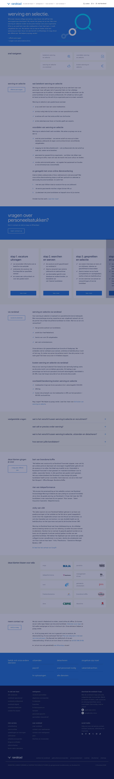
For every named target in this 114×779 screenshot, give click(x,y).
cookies (86, 767)
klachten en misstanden (40, 748)
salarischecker (13, 755)
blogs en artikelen (14, 751)
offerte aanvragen (16, 89)
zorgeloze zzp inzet (90, 670)
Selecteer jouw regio (74, 633)
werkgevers (40, 3)
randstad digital (13, 714)
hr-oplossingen (39, 685)
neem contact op (16, 231)
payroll (35, 677)
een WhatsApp (59, 655)
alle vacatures (12, 704)
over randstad (61, 3)
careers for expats (14, 720)
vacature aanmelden (39, 704)
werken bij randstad (43, 767)
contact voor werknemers (41, 739)
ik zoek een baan (29, 3)
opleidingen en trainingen (17, 742)
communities (12, 739)
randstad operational (15, 707)
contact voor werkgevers (40, 742)
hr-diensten (36, 710)
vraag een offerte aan (17, 478)
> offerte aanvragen (14, 38)
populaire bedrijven (14, 717)
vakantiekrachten (89, 677)
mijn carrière (50, 3)
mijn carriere (12, 732)
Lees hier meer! (53, 199)
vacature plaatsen (16, 327)
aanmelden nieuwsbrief (40, 726)
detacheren (62, 670)
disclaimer (95, 767)
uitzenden (37, 670)
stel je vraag (14, 637)
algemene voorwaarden (40, 707)
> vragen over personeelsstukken (19, 41)
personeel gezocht (38, 723)
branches (35, 714)
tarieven (35, 720)
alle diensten (62, 685)
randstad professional (15, 710)
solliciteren (11, 745)
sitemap (103, 767)
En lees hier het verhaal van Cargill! (44, 557)
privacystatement (76, 767)
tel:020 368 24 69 (77, 650)
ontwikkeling (12, 736)
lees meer (23, 303)
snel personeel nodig (66, 677)
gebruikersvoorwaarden (60, 767)
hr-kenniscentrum (38, 717)
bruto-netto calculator (15, 758)
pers (33, 745)
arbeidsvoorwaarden (15, 748)
